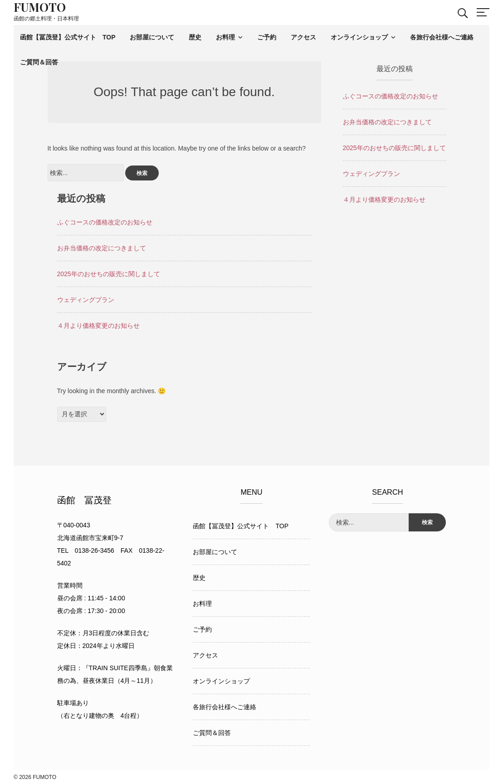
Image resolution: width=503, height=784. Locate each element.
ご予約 (266, 37)
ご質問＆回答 (39, 62)
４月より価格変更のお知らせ (98, 325)
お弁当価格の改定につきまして (101, 248)
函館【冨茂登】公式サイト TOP (68, 37)
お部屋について (152, 37)
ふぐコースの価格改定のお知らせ (104, 222)
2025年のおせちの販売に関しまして (108, 274)
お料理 (225, 37)
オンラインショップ (359, 37)
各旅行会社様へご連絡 (442, 37)
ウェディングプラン (85, 299)
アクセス (303, 37)
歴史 (195, 37)
